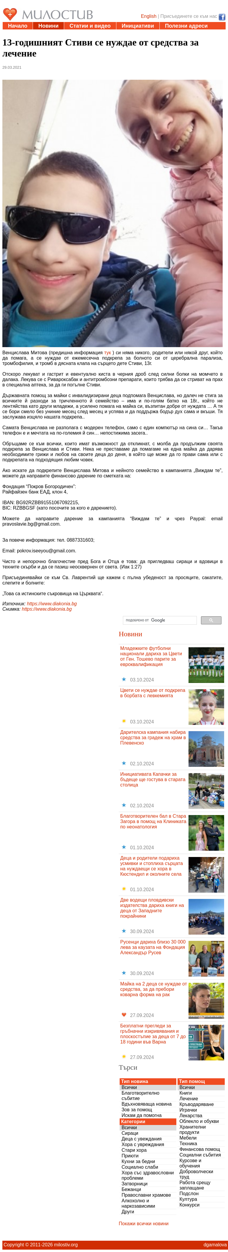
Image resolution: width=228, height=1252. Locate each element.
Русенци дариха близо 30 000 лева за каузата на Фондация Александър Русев (153, 947)
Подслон (189, 1193)
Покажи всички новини (144, 1223)
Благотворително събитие (140, 1095)
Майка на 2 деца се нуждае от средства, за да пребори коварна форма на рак (153, 989)
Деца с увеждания (141, 1138)
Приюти (129, 1155)
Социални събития (200, 1154)
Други (127, 1211)
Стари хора (133, 1150)
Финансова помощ (199, 1149)
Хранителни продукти (192, 1129)
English (148, 16)
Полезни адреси (186, 26)
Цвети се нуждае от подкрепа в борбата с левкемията (152, 693)
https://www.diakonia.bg (52, 603)
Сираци (129, 1133)
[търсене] (159, 620)
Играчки (188, 1109)
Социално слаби (139, 1167)
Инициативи (138, 26)
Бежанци (131, 1189)
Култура (188, 1199)
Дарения (19, 33)
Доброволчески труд (196, 1174)
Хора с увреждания (142, 1144)
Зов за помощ (136, 1109)
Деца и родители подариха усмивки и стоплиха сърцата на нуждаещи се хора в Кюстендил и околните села (151, 866)
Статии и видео (89, 26)
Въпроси (53, 33)
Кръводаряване (196, 1104)
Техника (188, 1143)
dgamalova (215, 1244)
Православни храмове (146, 1195)
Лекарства (190, 1115)
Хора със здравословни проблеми (147, 1175)
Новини (48, 26)
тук (107, 352)
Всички (129, 1087)
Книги (185, 1093)
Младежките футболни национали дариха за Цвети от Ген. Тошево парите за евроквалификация (151, 656)
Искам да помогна (141, 1115)
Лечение (188, 1098)
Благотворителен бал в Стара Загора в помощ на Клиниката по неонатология (153, 821)
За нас (84, 33)
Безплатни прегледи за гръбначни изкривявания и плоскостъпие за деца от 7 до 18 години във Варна (153, 1033)
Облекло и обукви (199, 1121)
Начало (17, 26)
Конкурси (189, 1204)
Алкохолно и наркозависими (138, 1203)
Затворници (134, 1183)
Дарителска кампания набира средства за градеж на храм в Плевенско (153, 737)
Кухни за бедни (138, 1161)
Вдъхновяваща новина (146, 1104)
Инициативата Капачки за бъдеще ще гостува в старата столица (153, 779)
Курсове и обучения (190, 1163)
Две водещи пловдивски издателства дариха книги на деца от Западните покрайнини (152, 908)
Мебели (188, 1137)
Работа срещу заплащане (194, 1185)
